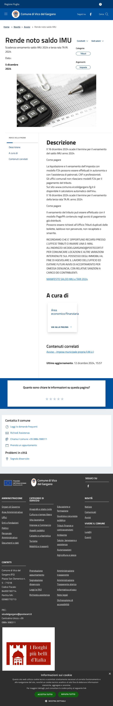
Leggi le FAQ (35, 589)
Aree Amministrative (12, 512)
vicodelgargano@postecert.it (17, 614)
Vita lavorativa (36, 519)
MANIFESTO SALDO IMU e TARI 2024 (67, 279)
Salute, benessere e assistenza (67, 542)
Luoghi (88, 532)
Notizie (88, 507)
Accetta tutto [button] (45, 694)
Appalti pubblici (37, 530)
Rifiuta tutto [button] (68, 694)
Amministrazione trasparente (65, 573)
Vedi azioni (98, 41)
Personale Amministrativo (9, 535)
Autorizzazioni (64, 549)
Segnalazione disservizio (36, 582)
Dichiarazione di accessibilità (65, 602)
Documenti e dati (10, 543)
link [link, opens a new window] (84, 688)
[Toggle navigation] (6, 14)
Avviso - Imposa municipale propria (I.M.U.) (70, 352)
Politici (5, 528)
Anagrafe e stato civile (40, 509)
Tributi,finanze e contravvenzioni (65, 527)
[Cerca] (107, 14)
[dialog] (56, 688)
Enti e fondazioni (10, 522)
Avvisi (27, 27)
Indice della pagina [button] (17, 137)
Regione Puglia (11, 4)
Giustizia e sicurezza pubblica (67, 518)
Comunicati (90, 512)
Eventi (88, 537)
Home (6, 27)
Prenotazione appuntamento (36, 573)
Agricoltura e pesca (66, 555)
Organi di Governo (11, 507)
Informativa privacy (67, 589)
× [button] (110, 674)
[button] (56, 701)
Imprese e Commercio (40, 525)
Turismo (33, 541)
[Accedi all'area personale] (100, 4)
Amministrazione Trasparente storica (66, 582)
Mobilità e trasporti (39, 546)
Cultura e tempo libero (40, 514)
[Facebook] (89, 14)
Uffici (4, 517)
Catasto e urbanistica (40, 535)
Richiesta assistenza (39, 595)
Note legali (62, 595)
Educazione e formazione (63, 508)
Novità (17, 27)
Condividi (83, 41)
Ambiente (62, 535)
